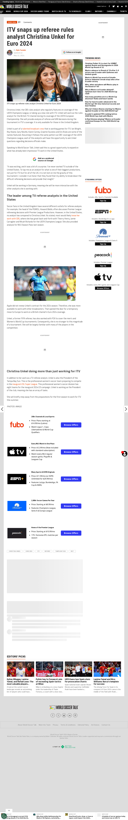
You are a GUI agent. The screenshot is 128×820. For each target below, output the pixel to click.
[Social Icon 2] (64, 715)
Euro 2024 (29, 551)
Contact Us (106, 724)
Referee (47, 551)
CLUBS (88, 11)
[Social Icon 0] (53, 715)
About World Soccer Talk (27, 724)
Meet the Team (44, 724)
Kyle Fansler (21, 50)
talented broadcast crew (33, 128)
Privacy (55, 724)
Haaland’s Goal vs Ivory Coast (106, 2)
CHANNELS (112, 11)
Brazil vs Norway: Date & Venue (83, 2)
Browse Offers (71, 425)
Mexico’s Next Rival (39, 2)
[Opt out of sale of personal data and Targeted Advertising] (4, 816)
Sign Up (103, 200)
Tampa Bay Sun (60, 551)
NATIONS (99, 11)
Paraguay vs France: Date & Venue (59, 2)
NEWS (8, 11)
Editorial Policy (83, 724)
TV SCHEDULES (76, 11)
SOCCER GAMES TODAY (40, 11)
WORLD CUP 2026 (21, 11)
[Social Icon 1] (58, 715)
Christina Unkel (15, 551)
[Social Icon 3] (70, 715)
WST (72, 551)
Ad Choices (95, 724)
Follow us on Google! (73, 52)
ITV (38, 551)
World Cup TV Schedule (22, 2)
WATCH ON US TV (59, 11)
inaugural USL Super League (24, 384)
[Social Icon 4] (75, 715)
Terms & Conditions (68, 724)
